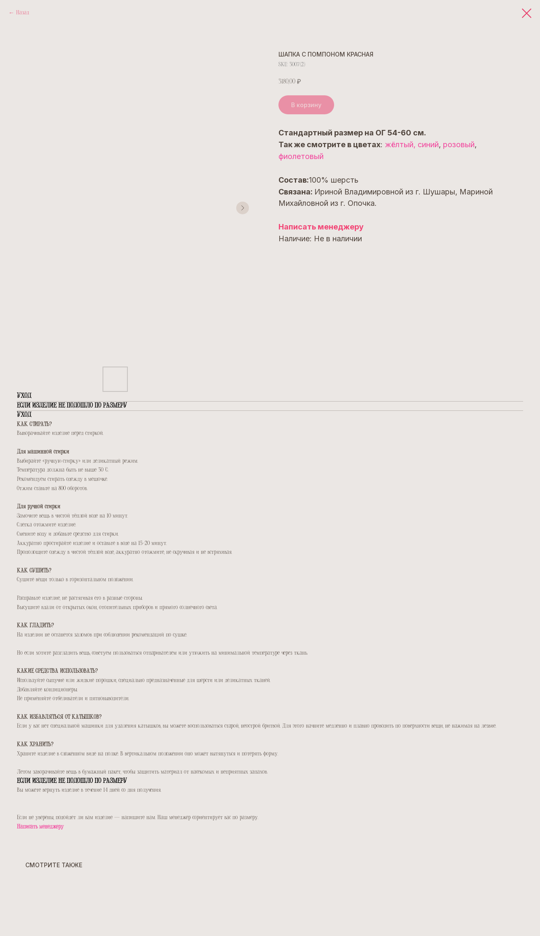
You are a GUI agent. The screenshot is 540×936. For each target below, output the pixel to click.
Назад (22, 13)
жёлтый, (400, 144)
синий (428, 144)
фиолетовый (301, 156)
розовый (459, 144)
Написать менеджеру (321, 226)
